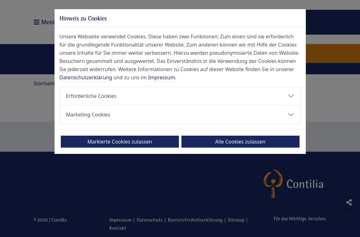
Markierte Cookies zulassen (119, 141)
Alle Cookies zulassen (240, 141)
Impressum (161, 77)
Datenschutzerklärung (86, 77)
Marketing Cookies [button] (88, 114)
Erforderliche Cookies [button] (91, 96)
